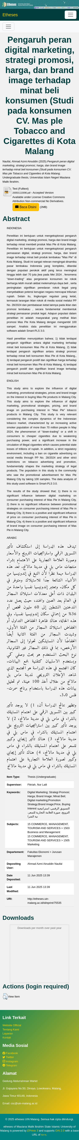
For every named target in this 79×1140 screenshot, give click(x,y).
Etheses (10, 14)
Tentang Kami (11, 1029)
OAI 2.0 (59, 1130)
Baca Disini (25, 207)
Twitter (8, 1057)
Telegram (10, 1065)
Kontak (7, 1037)
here (43, 1134)
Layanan (8, 1033)
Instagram (10, 1061)
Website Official (12, 1025)
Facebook (10, 1053)
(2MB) (29, 207)
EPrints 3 (32, 1130)
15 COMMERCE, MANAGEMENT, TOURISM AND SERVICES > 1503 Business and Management (49, 828)
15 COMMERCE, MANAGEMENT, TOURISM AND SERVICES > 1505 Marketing (49, 840)
